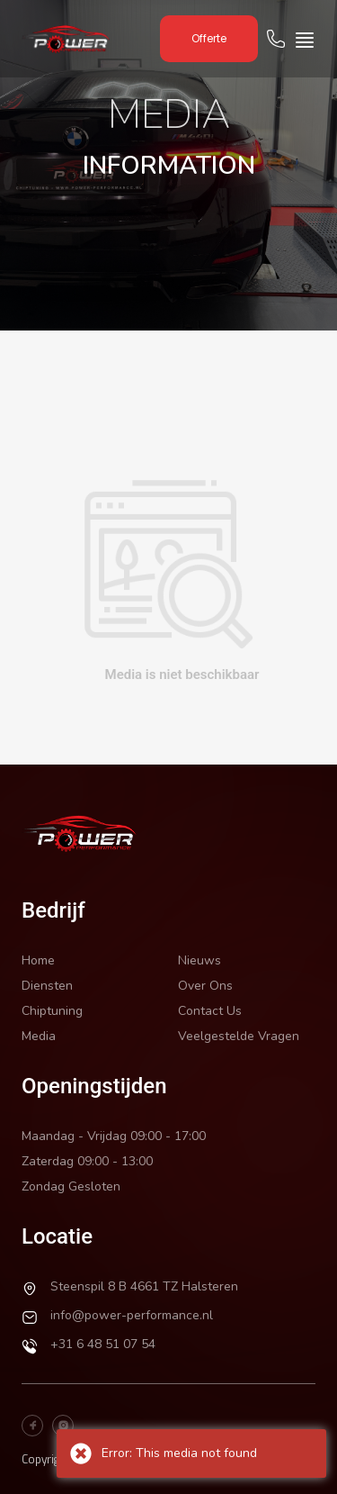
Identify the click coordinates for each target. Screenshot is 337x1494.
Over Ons (205, 985)
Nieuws (199, 960)
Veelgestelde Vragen (238, 1036)
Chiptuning (52, 1010)
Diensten (47, 985)
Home (38, 960)
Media (39, 1036)
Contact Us (210, 1010)
